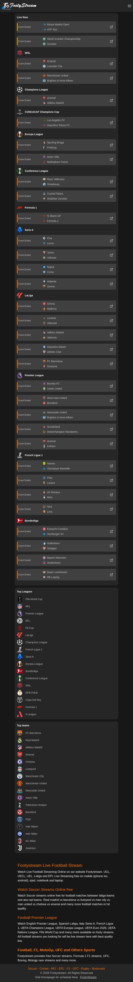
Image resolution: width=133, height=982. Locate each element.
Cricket (44, 968)
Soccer (32, 968)
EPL (61, 968)
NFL (53, 968)
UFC (76, 968)
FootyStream (88, 977)
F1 (68, 968)
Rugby (85, 968)
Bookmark (98, 968)
